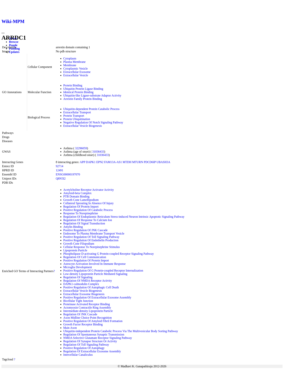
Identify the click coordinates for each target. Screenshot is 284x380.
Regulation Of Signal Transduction (84, 223)
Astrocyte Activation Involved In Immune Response (94, 263)
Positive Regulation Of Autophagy (84, 348)
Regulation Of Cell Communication (84, 257)
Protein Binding (72, 85)
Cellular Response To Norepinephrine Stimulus (91, 247)
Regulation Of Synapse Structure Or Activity (90, 341)
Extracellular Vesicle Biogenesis (82, 125)
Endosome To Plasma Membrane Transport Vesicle (93, 233)
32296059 (81, 148)
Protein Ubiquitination (76, 119)
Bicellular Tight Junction (78, 300)
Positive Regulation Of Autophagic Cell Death (91, 287)
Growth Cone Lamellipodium (81, 199)
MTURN (137, 162)
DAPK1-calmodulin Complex (81, 284)
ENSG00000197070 (68, 174)
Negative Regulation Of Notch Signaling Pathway (93, 122)
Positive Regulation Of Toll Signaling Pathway (91, 236)
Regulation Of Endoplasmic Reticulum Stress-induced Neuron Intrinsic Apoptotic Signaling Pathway (123, 216)
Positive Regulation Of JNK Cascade (85, 230)
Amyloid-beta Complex (77, 193)
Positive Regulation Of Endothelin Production (90, 240)
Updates (14, 51)
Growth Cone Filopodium (78, 243)
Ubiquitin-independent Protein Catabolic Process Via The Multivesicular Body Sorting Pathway (120, 331)
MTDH (127, 162)
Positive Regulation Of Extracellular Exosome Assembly (97, 297)
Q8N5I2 (61, 178)
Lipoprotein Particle (75, 250)
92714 (59, 166)
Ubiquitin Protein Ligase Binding (83, 88)
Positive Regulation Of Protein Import (86, 260)
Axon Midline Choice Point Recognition (87, 317)
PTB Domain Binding (76, 196)
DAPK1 (91, 162)
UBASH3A (163, 162)
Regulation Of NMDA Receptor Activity (87, 280)
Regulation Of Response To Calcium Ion (87, 220)
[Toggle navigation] (2, 33)
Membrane (69, 65)
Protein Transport (73, 115)
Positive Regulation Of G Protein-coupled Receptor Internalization (103, 270)
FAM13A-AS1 (113, 162)
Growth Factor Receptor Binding (83, 324)
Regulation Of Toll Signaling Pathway (86, 344)
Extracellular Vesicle (75, 75)
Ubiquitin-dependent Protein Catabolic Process (91, 109)
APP (82, 162)
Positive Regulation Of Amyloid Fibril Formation (93, 321)
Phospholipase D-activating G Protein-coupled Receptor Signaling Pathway (108, 253)
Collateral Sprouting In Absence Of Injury (88, 203)
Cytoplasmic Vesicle (75, 68)
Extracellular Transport (77, 112)
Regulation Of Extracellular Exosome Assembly (92, 351)
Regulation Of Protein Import (81, 206)
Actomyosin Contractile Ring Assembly (87, 307)
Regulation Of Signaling (77, 277)
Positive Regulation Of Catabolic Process (88, 210)
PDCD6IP (150, 162)
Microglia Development (77, 267)
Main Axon (70, 327)
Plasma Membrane (74, 61)
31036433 (98, 151)
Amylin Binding (73, 226)
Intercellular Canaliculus (78, 354)
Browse (13, 41)
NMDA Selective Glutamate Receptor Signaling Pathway (97, 337)
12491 (59, 170)
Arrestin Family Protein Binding (82, 98)
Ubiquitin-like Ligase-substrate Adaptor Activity (92, 95)
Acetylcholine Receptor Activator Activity (88, 189)
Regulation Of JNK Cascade (80, 314)
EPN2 (99, 162)
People (13, 45)
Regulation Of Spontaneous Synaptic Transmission (93, 334)
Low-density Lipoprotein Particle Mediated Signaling (95, 273)
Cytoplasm (69, 58)
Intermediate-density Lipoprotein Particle (88, 310)
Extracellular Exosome (77, 71)
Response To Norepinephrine (80, 213)
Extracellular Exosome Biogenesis (83, 294)
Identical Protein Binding (78, 92)
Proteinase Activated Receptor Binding (86, 304)
